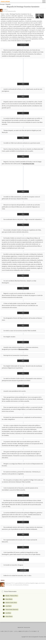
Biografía (8, 4)
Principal (2, 4)
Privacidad (41, 636)
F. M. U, (5, 10)
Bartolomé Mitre (23, 349)
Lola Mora (8, 613)
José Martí (8, 606)
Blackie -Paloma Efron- (12, 595)
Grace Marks (9, 599)
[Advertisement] (23, 70)
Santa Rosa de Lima (28, 164)
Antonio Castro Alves (11, 602)
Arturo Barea (9, 616)
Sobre (45, 636)
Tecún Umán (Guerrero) (12, 609)
